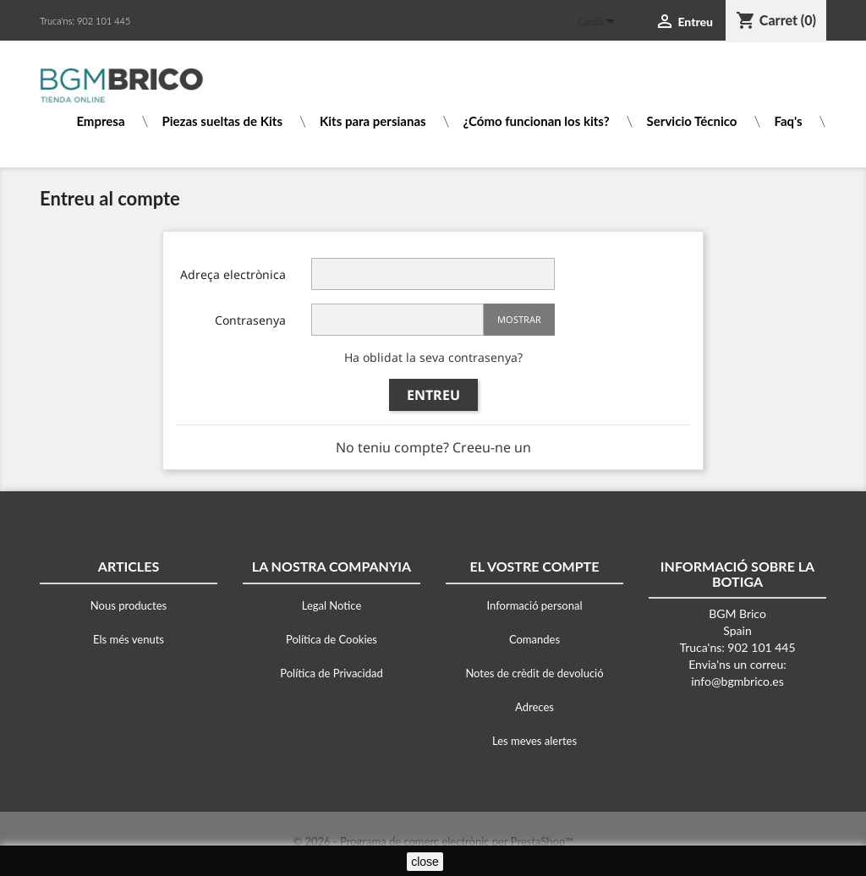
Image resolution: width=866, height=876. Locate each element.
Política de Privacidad (331, 673)
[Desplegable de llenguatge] (600, 23)
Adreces (534, 707)
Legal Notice (332, 605)
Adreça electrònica (233, 274)
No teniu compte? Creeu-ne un (433, 447)
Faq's (788, 121)
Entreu (433, 395)
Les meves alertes (534, 740)
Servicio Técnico (692, 121)
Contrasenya (250, 320)
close (425, 861)
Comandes (534, 639)
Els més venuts (128, 639)
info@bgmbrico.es (737, 681)
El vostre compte (535, 566)
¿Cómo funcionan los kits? (536, 121)
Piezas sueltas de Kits (222, 121)
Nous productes (128, 605)
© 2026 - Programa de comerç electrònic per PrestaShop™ (433, 841)
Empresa (100, 121)
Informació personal (535, 605)
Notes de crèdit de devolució (534, 673)
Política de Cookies (331, 639)
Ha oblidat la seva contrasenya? (433, 357)
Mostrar (519, 319)
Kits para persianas (373, 121)
